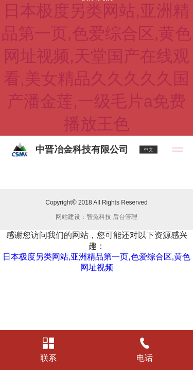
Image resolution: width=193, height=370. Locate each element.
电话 (145, 350)
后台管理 (125, 217)
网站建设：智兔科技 (83, 217)
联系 (48, 350)
